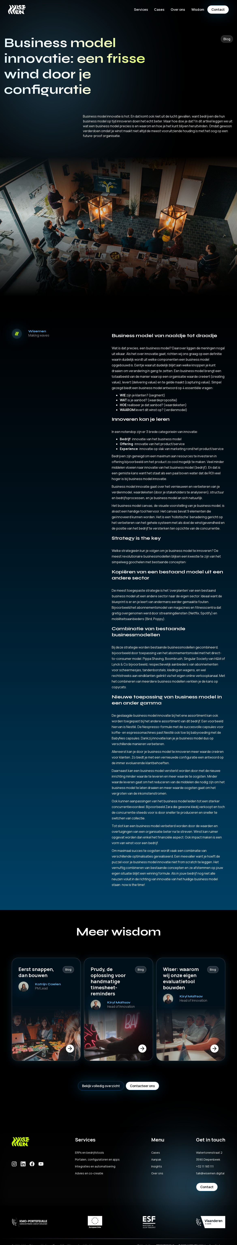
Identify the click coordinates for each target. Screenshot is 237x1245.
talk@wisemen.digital (210, 1173)
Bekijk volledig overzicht (101, 1086)
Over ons (157, 1173)
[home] (17, 9)
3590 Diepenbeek (208, 1159)
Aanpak (156, 1159)
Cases (159, 9)
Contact (218, 9)
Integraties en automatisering (95, 1166)
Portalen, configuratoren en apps (97, 1159)
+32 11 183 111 (205, 1166)
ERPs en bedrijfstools (89, 1152)
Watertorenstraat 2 (209, 1152)
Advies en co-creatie (89, 1173)
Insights (156, 1166)
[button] (141, 9)
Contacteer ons (142, 1086)
